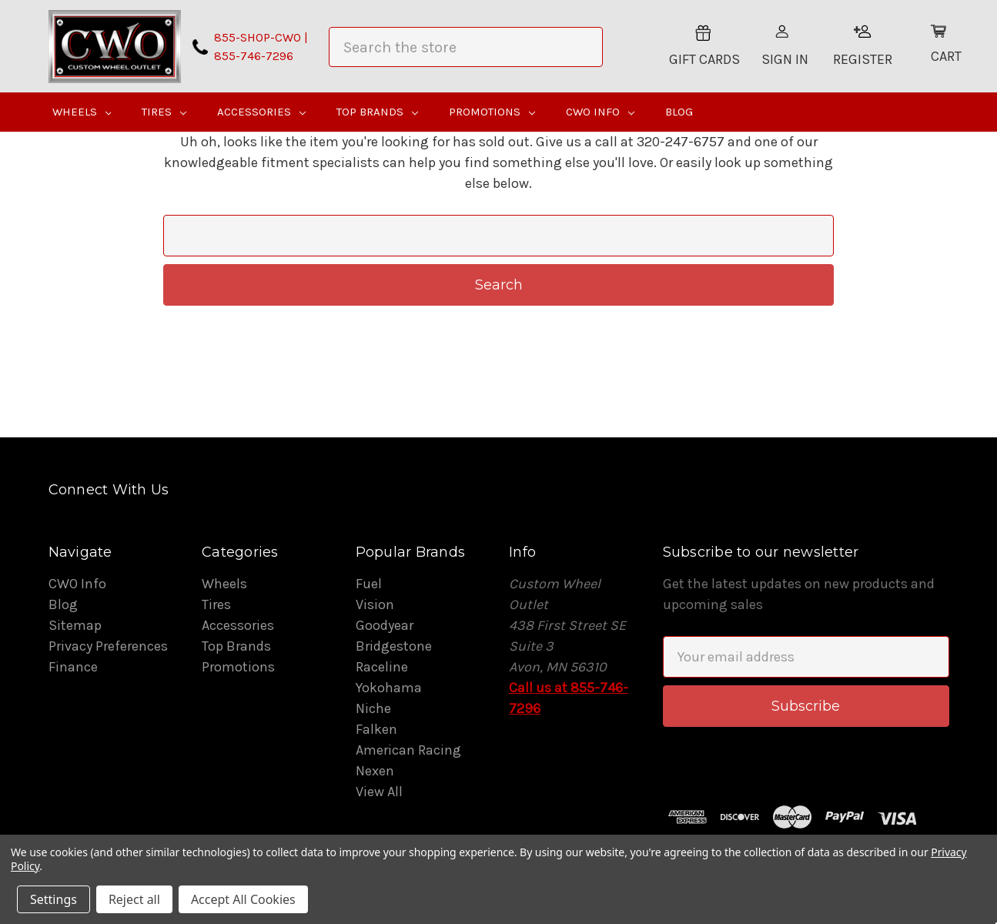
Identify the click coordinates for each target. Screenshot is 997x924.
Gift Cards (704, 46)
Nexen (375, 770)
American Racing (408, 750)
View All (379, 791)
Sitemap (75, 625)
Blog (679, 112)
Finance (73, 666)
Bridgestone (394, 646)
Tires (164, 112)
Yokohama (389, 687)
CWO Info (600, 112)
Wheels (82, 112)
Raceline (382, 666)
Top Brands (377, 112)
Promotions (492, 112)
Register (862, 46)
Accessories (261, 112)
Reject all (134, 899)
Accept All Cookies (243, 899)
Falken (376, 729)
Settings (53, 899)
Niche (373, 708)
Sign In (784, 46)
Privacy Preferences (108, 646)
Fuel (369, 583)
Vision (375, 604)
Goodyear (384, 625)
